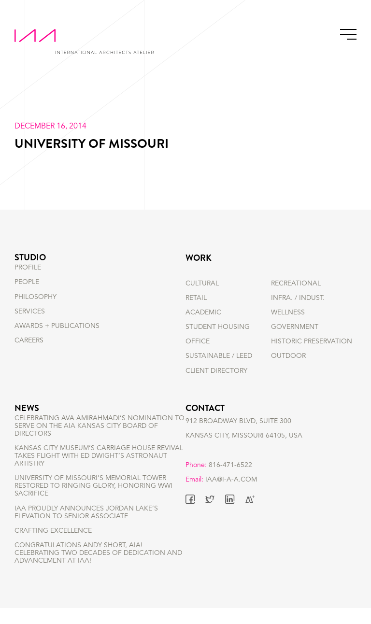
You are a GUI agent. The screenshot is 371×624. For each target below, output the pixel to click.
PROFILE (27, 283)
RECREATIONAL (296, 283)
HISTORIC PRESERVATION (311, 341)
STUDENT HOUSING (218, 327)
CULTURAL (202, 283)
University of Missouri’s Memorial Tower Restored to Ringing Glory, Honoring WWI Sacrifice (93, 502)
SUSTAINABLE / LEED (219, 356)
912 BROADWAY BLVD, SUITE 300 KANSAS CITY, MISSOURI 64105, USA (244, 441)
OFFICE (198, 341)
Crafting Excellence (53, 546)
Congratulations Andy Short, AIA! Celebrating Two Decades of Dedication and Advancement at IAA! (98, 568)
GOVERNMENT (294, 327)
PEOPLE (26, 298)
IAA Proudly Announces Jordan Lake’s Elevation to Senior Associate (86, 528)
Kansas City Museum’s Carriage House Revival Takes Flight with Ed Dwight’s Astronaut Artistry (98, 472)
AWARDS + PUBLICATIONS (57, 341)
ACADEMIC (203, 312)
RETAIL (196, 298)
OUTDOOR (288, 356)
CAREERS (28, 356)
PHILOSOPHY (35, 312)
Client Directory (216, 371)
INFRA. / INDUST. (298, 298)
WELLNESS (288, 312)
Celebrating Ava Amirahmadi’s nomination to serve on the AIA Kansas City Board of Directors (99, 441)
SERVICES (29, 327)
